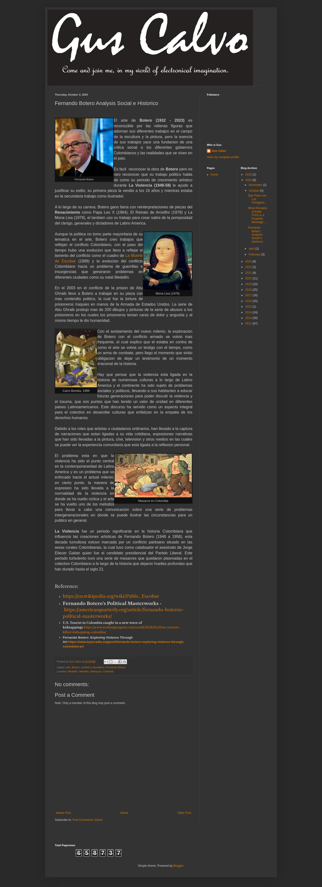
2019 (248, 284)
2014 (248, 312)
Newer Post (63, 813)
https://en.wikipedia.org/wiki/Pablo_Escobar (111, 596)
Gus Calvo (219, 151)
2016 (248, 301)
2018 (248, 289)
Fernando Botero (116, 667)
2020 (248, 278)
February (255, 254)
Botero (75, 667)
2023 (248, 261)
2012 (248, 323)
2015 (248, 306)
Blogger (178, 865)
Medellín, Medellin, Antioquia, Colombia (91, 671)
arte (68, 667)
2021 (248, 273)
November (256, 185)
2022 (248, 267)
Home (124, 813)
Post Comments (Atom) (87, 820)
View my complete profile (223, 157)
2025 (248, 174)
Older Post (184, 813)
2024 (248, 180)
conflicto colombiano (93, 667)
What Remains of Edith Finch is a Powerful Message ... (257, 215)
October (254, 190)
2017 (248, 295)
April (252, 248)
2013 (248, 318)
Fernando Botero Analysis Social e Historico (255, 234)
